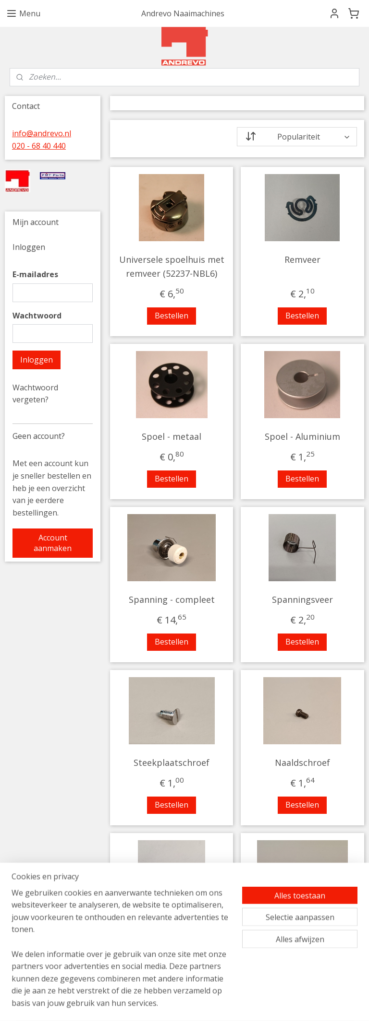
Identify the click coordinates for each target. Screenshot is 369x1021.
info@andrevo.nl (41, 133)
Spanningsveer (302, 599)
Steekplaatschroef (172, 762)
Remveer (302, 259)
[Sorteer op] (297, 137)
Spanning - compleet (172, 599)
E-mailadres (35, 274)
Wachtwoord (37, 315)
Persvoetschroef (172, 925)
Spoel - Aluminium (302, 436)
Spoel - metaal (172, 436)
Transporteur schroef (303, 925)
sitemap (228, 1003)
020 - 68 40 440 (39, 146)
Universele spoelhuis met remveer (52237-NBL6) (171, 266)
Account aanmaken (53, 542)
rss (248, 1003)
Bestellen (172, 315)
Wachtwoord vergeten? (35, 393)
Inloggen (36, 359)
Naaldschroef (302, 762)
